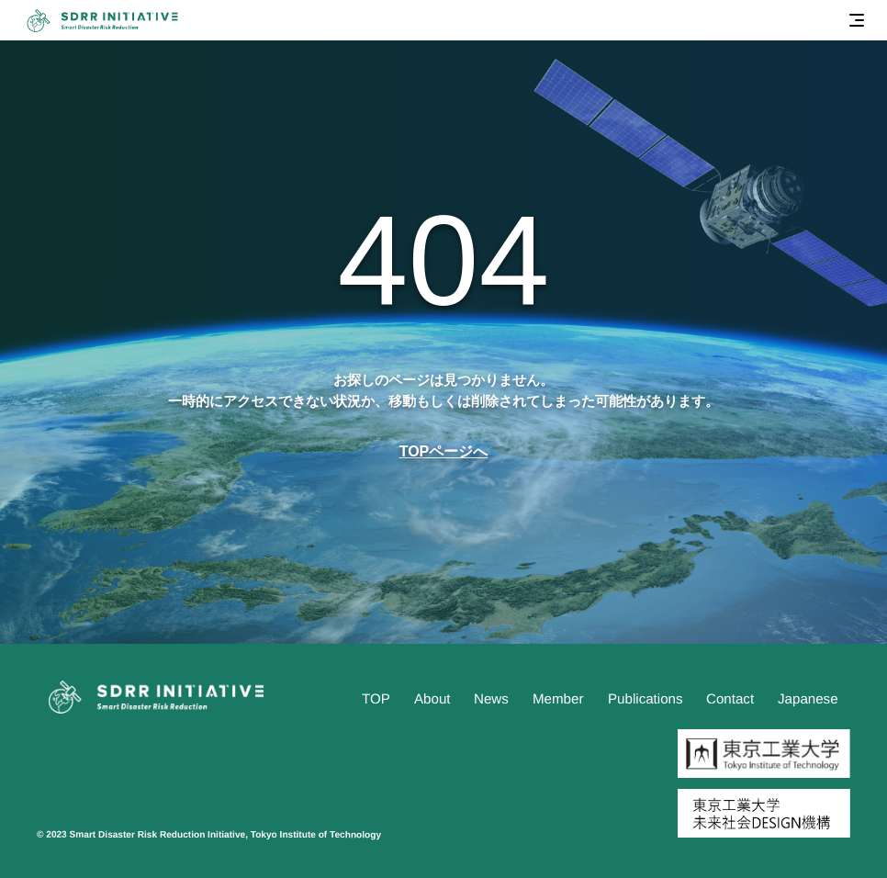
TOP (376, 698)
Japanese (808, 698)
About (432, 698)
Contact (730, 698)
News (491, 698)
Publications (645, 698)
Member (558, 698)
